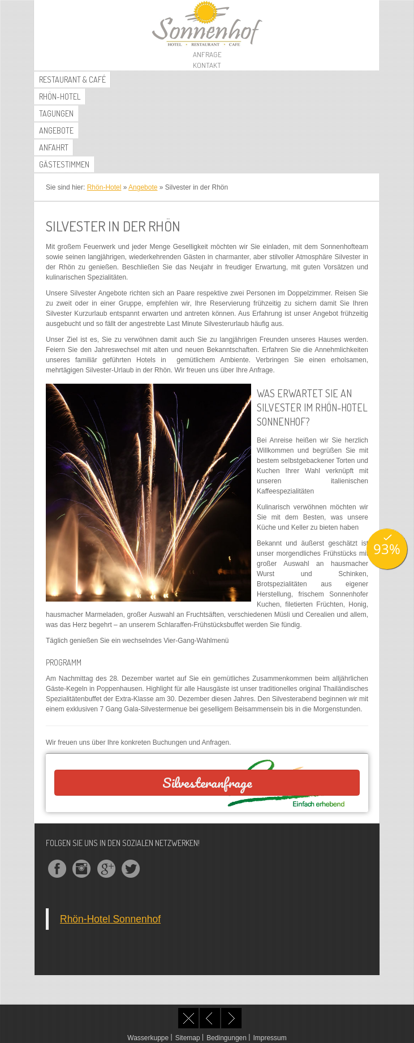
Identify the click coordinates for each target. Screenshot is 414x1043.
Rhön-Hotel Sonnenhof (110, 919)
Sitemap (187, 1038)
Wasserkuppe (148, 1038)
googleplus (106, 868)
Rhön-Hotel (59, 96)
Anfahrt (53, 147)
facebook (57, 868)
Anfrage (207, 54)
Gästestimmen (64, 164)
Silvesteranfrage (207, 782)
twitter (130, 868)
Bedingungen (226, 1038)
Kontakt (207, 65)
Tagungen (56, 113)
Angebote (56, 130)
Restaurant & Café (72, 79)
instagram (81, 868)
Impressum (269, 1038)
